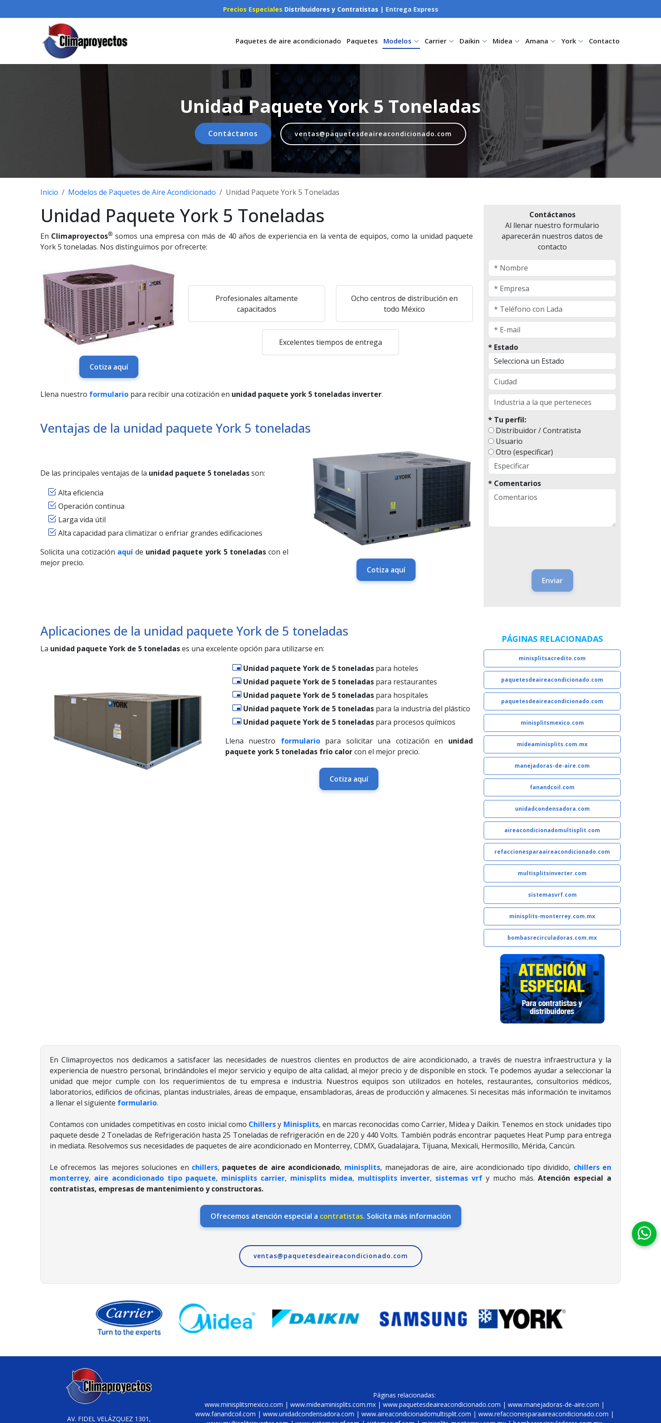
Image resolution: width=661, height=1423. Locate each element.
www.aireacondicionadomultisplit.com (416, 1413)
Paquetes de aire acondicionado (288, 40)
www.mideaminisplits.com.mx (333, 1404)
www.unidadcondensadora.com (308, 1413)
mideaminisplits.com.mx (552, 742)
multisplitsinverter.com (552, 871)
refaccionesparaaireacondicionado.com (552, 850)
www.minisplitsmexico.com (244, 1404)
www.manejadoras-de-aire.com (553, 1404)
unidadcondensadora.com (552, 807)
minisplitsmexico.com (552, 721)
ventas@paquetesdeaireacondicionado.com (373, 133)
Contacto (604, 40)
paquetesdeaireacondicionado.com (552, 678)
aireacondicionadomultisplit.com (552, 828)
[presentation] (540, 542)
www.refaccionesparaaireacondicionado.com (543, 1413)
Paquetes (362, 40)
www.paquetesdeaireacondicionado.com (442, 1404)
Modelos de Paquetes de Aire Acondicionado (142, 190)
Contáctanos (227, 132)
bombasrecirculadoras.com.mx (552, 936)
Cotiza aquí (109, 365)
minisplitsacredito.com (552, 656)
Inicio (49, 190)
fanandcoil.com (552, 785)
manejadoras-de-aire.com (552, 764)
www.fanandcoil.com (225, 1413)
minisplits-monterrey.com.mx (552, 914)
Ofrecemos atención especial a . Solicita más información (330, 1214)
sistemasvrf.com (552, 893)
